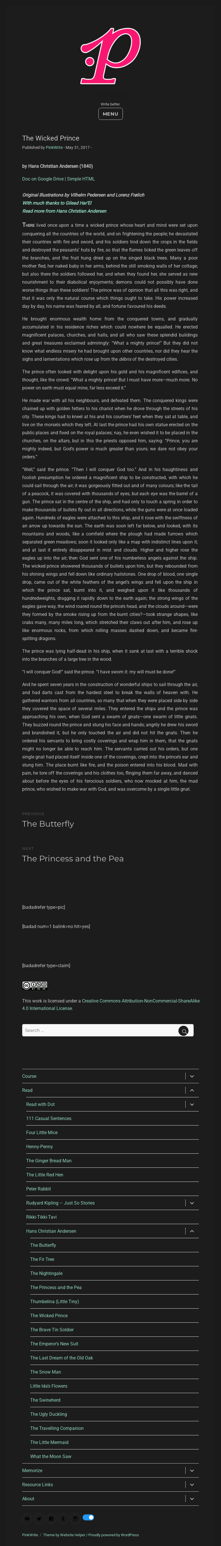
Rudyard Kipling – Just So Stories (60, 1203)
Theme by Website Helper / (65, 1535)
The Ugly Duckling (48, 1414)
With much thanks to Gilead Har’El (56, 203)
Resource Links (37, 1484)
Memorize (32, 1470)
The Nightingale (46, 1273)
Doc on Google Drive (43, 179)
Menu (111, 114)
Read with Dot (40, 1104)
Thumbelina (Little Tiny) (54, 1301)
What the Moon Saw (50, 1456)
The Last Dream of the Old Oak (61, 1358)
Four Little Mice (42, 1132)
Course (29, 1076)
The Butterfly (43, 1245)
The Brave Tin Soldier (52, 1329)
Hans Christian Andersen (51, 1231)
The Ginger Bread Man (49, 1160)
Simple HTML (81, 179)
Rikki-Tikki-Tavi (41, 1217)
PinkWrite (111, 95)
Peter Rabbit (38, 1189)
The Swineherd (45, 1400)
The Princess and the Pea (56, 1287)
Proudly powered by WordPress (113, 1535)
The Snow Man (45, 1372)
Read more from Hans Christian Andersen (64, 211)
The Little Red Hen (44, 1175)
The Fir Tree (42, 1259)
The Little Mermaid (49, 1442)
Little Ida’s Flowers (48, 1386)
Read (27, 1090)
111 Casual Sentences (48, 1118)
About (28, 1498)
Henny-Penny (39, 1146)
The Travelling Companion (57, 1428)
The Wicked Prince (49, 1315)
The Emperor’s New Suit (54, 1344)
